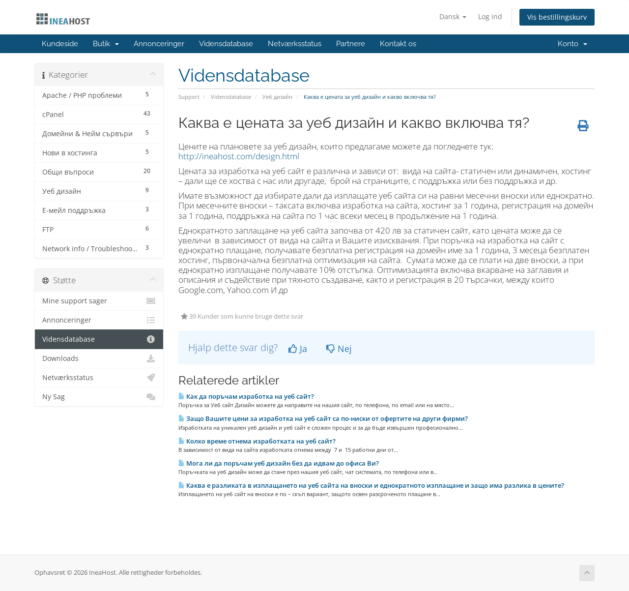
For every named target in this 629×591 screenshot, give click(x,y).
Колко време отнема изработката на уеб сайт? (257, 441)
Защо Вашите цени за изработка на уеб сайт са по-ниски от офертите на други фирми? (323, 418)
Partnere (350, 43)
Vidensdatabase (226, 43)
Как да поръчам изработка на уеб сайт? (246, 396)
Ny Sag (99, 397)
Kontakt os (398, 43)
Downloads (99, 358)
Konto (572, 43)
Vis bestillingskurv (557, 17)
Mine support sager (99, 301)
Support (189, 96)
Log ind (490, 16)
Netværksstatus (294, 43)
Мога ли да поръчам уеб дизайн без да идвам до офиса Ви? (278, 463)
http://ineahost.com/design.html (238, 156)
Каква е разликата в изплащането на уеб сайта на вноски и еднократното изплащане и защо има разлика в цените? (371, 485)
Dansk (452, 16)
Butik (106, 43)
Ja (297, 349)
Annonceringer (159, 43)
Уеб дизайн (277, 96)
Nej (339, 349)
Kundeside (60, 43)
